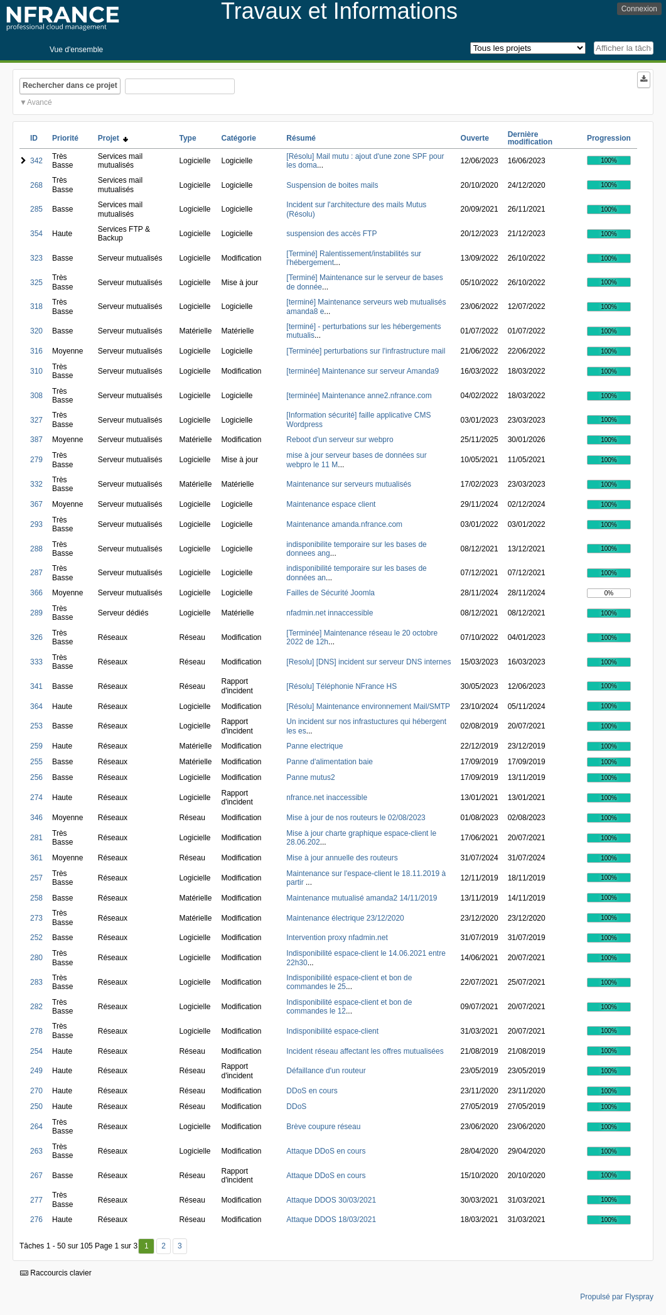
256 (36, 777)
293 (36, 524)
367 (36, 504)
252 (36, 937)
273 (36, 918)
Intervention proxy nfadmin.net (336, 937)
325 (36, 282)
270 (36, 1090)
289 (36, 613)
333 (36, 662)
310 (36, 371)
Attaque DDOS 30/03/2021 (331, 1200)
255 (36, 761)
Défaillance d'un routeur (325, 1070)
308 (36, 395)
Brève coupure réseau (323, 1126)
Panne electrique (314, 746)
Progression (609, 138)
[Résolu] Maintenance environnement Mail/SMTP (368, 706)
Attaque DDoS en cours (325, 1151)
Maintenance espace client (330, 504)
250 (36, 1106)
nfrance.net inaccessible (326, 797)
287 (36, 572)
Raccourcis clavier (56, 1273)
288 (36, 548)
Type (187, 138)
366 (36, 592)
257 (36, 878)
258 (36, 898)
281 (36, 837)
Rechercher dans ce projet (70, 85)
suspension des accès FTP (331, 233)
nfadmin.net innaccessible (329, 613)
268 (36, 185)
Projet (113, 138)
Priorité (65, 138)
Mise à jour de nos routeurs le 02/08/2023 (355, 817)
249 (36, 1070)
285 (36, 209)
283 (36, 982)
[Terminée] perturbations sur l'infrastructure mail (365, 351)
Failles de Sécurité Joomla (330, 592)
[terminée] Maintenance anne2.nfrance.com (358, 395)
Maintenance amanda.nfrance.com (344, 524)
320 (36, 331)
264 (36, 1126)
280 (36, 957)
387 (36, 439)
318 (36, 306)
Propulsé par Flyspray (616, 1296)
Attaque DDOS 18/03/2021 (331, 1219)
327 (36, 420)
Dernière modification (530, 138)
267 (36, 1175)
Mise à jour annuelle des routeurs (341, 857)
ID (34, 138)
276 (36, 1219)
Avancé (39, 102)
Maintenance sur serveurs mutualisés (348, 484)
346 (36, 817)
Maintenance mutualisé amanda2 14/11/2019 (361, 898)
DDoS (296, 1106)
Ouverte (475, 138)
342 (36, 160)
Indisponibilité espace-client (332, 1031)
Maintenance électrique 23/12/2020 (345, 918)
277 (36, 1200)
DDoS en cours (311, 1090)
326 (36, 637)
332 (36, 484)
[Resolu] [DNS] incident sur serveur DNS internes (368, 662)
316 (36, 351)
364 (36, 706)
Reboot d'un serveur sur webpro (339, 439)
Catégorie (238, 138)
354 (36, 233)
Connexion (639, 8)
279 (36, 459)
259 (36, 746)
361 (36, 857)
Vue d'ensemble (76, 49)
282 (36, 1006)
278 (36, 1031)
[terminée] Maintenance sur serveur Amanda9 (362, 371)
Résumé (301, 138)
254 (36, 1051)
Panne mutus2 (310, 777)
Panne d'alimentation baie (329, 761)
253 (36, 726)
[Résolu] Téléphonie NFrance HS (341, 686)
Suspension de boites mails (332, 185)
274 (36, 797)
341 (36, 686)
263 (36, 1151)
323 (36, 258)
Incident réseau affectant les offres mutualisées (364, 1051)
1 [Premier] (146, 1246)
